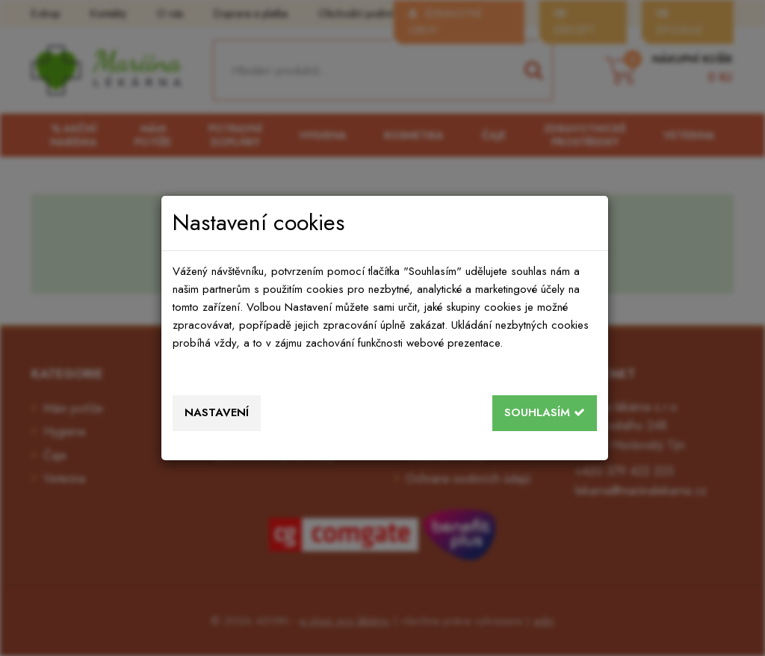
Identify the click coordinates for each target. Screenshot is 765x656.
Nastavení (217, 412)
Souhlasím (544, 412)
